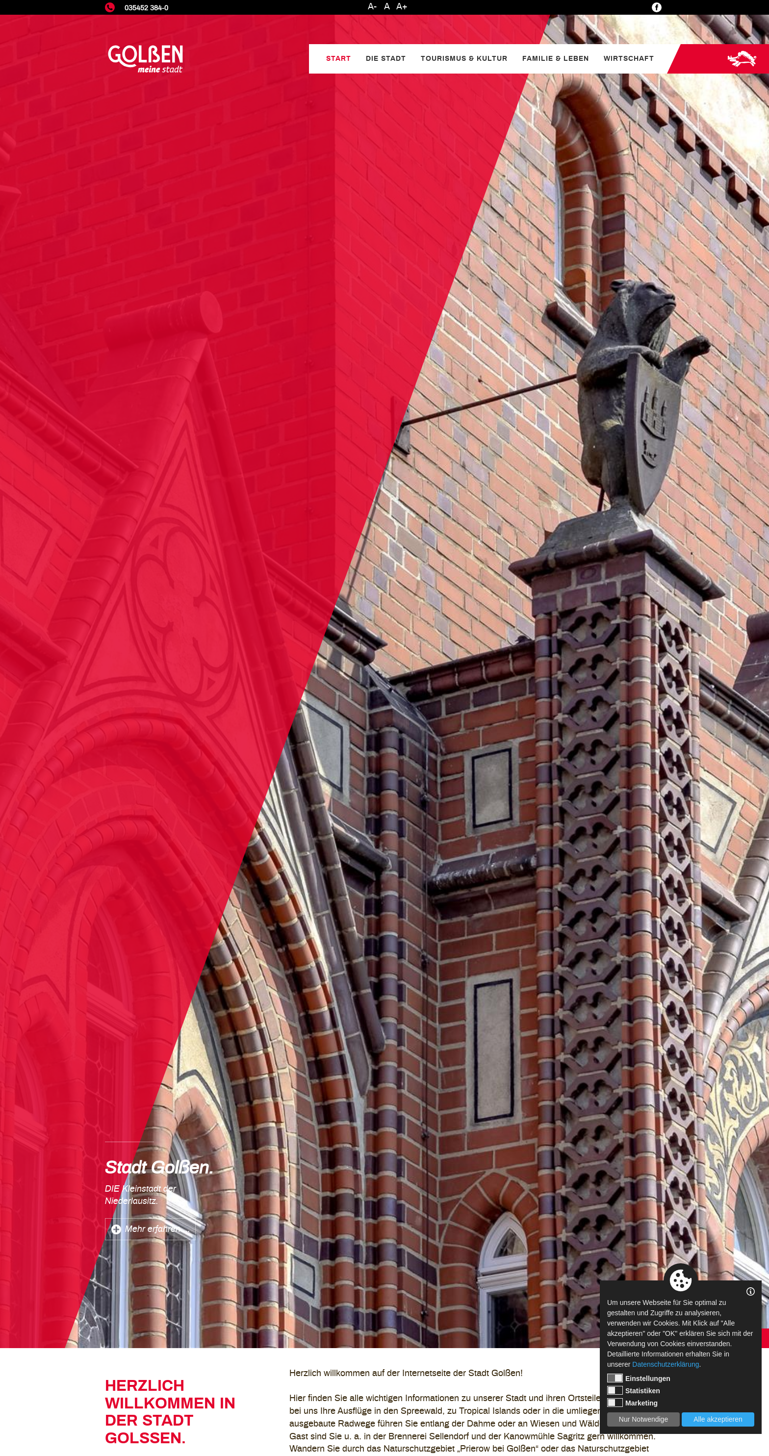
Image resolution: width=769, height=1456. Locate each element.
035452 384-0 (146, 8)
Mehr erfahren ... (157, 1229)
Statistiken (633, 1390)
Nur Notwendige (643, 1419)
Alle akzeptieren (718, 1419)
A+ (402, 6)
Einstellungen (638, 1378)
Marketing (632, 1402)
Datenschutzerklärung (665, 1364)
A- (372, 6)
